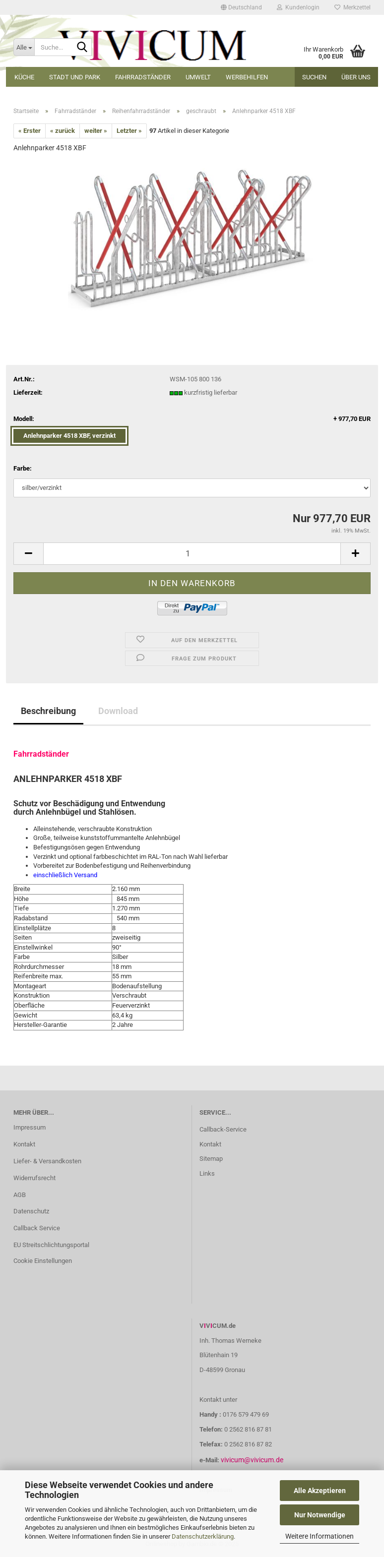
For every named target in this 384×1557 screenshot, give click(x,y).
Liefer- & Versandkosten (47, 1161)
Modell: (192, 419)
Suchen (314, 77)
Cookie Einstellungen (42, 1260)
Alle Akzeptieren (320, 1491)
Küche (24, 77)
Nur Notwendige (319, 1515)
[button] (241, 7)
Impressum (29, 1127)
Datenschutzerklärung (203, 1536)
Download (118, 711)
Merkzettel (352, 7)
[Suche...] (23, 47)
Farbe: (22, 468)
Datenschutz (31, 1211)
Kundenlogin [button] (298, 7)
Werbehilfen (247, 77)
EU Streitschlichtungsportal (51, 1245)
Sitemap (211, 1158)
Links (207, 1173)
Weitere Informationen (319, 1536)
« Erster (29, 130)
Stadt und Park (74, 77)
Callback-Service (223, 1129)
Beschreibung (48, 711)
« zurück (62, 130)
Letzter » (129, 130)
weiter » (95, 130)
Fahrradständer (143, 77)
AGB (19, 1194)
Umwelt (198, 77)
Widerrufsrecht (34, 1178)
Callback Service (36, 1228)
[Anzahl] (192, 553)
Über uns (356, 77)
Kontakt (24, 1144)
